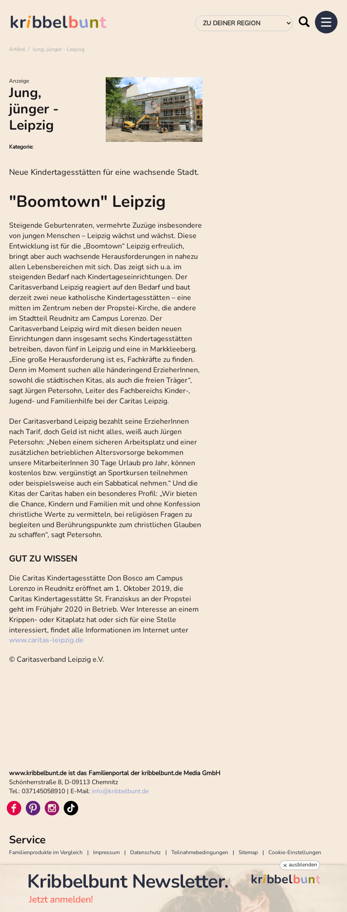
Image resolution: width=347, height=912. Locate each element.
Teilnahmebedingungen (199, 852)
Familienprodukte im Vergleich (46, 852)
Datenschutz (145, 852)
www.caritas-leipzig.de (46, 640)
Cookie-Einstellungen (294, 852)
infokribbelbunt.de (120, 791)
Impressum (106, 852)
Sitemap (248, 852)
